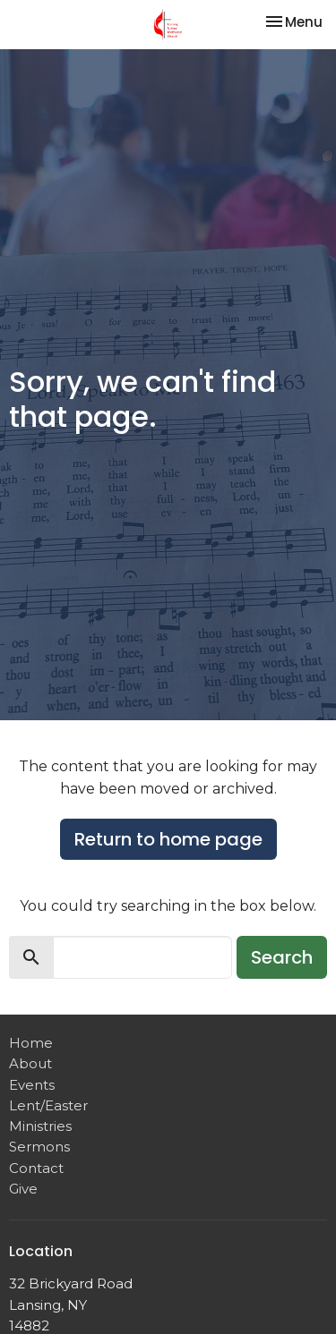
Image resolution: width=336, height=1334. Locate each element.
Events (32, 1084)
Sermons (39, 1146)
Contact (36, 1168)
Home (31, 1042)
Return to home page (168, 839)
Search (282, 957)
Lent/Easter (48, 1105)
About (30, 1063)
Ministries (40, 1125)
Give (23, 1188)
